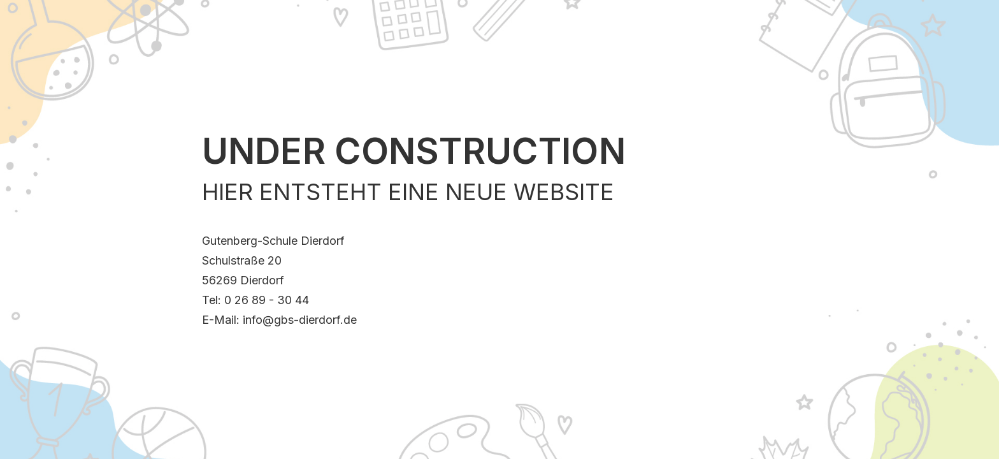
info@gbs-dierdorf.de (300, 319)
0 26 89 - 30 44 (266, 300)
